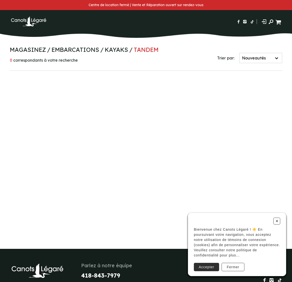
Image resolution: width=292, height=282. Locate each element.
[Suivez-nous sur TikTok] (252, 21)
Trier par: (225, 58)
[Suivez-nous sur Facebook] (238, 21)
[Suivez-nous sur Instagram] (245, 21)
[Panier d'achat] (279, 21)
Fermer (233, 267)
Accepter (206, 267)
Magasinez (28, 49)
